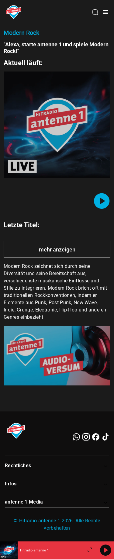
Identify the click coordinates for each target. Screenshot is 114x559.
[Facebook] (95, 437)
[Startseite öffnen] (13, 12)
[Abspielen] (105, 550)
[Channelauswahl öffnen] (95, 12)
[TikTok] (105, 437)
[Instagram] (86, 437)
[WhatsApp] (76, 437)
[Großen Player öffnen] (90, 550)
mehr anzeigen (57, 249)
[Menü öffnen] (105, 12)
